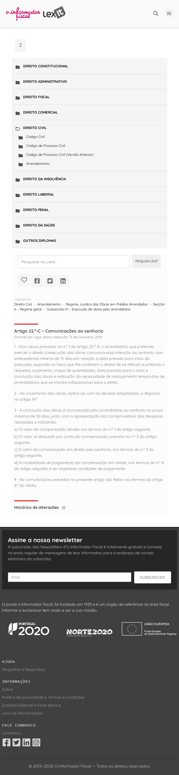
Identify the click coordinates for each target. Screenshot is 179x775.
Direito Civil (35, 128)
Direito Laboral (38, 194)
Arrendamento (37, 163)
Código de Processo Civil (45, 145)
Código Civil (35, 136)
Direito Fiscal (36, 97)
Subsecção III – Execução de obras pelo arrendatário (88, 309)
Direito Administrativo (45, 81)
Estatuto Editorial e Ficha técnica (31, 705)
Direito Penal (36, 210)
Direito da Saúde (39, 225)
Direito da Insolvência (44, 179)
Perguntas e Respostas (23, 669)
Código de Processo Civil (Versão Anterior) (59, 154)
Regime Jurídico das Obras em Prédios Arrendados (107, 304)
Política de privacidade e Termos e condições (43, 697)
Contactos (11, 733)
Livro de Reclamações (22, 713)
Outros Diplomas (39, 240)
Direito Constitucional (45, 66)
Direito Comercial (40, 112)
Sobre (7, 689)
